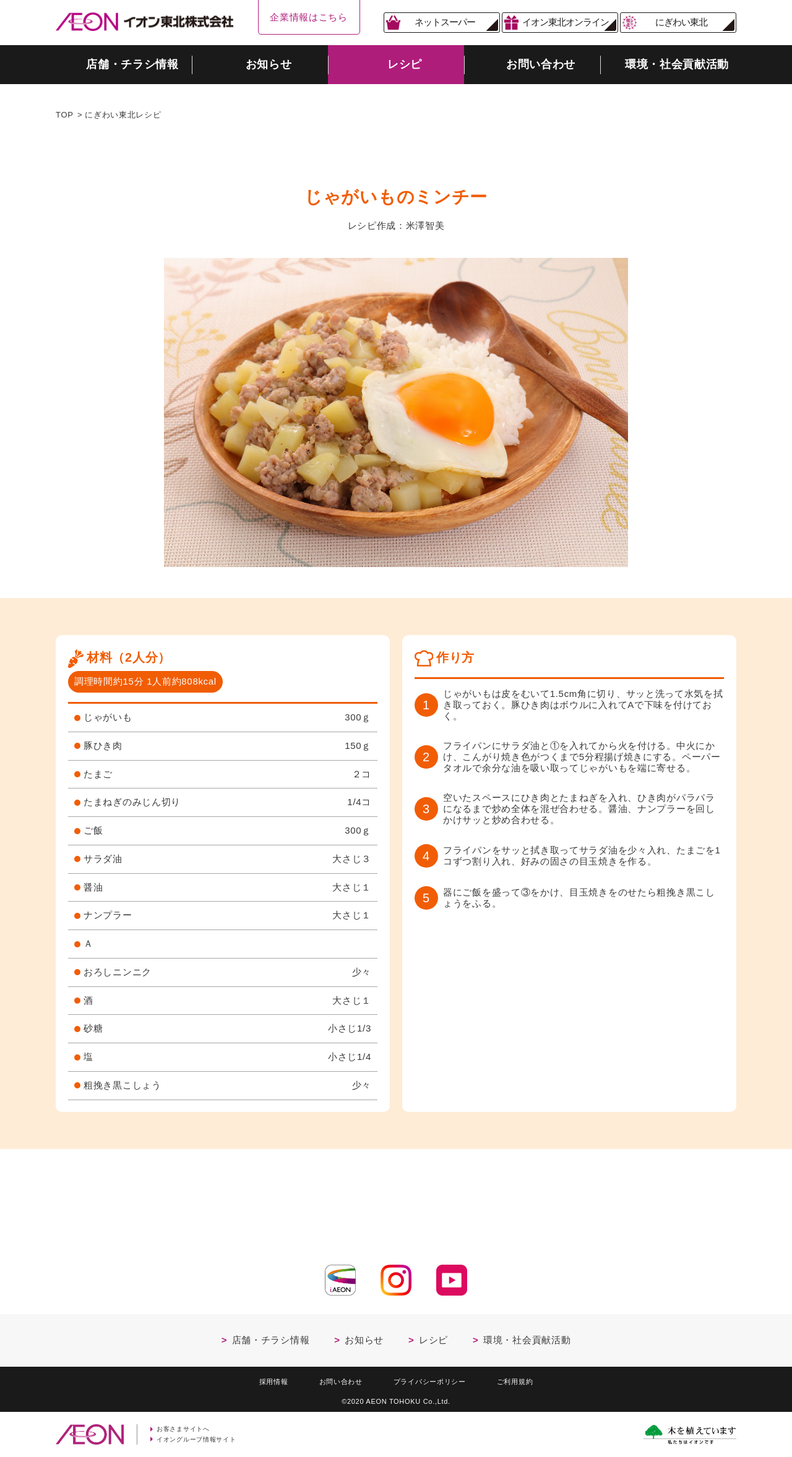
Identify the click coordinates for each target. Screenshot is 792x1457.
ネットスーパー (445, 22)
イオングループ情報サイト (200, 1439)
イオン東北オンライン (565, 22)
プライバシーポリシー (432, 1378)
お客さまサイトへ (186, 1428)
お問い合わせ (334, 1378)
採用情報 (261, 1378)
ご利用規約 (527, 1378)
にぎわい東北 (681, 22)
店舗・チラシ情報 (271, 1336)
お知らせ (364, 1336)
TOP (65, 114)
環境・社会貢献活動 (526, 1336)
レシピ (433, 1336)
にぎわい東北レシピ (123, 114)
